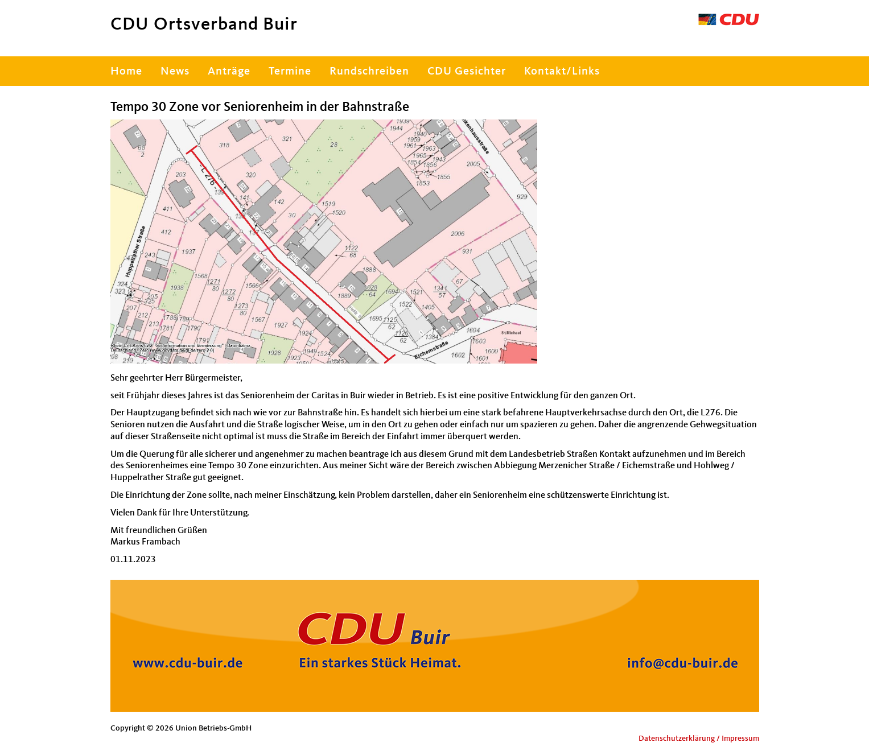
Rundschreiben (369, 71)
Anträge (229, 71)
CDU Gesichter (466, 71)
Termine (290, 71)
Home (126, 71)
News (175, 71)
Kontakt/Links (562, 71)
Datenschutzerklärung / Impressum (699, 738)
